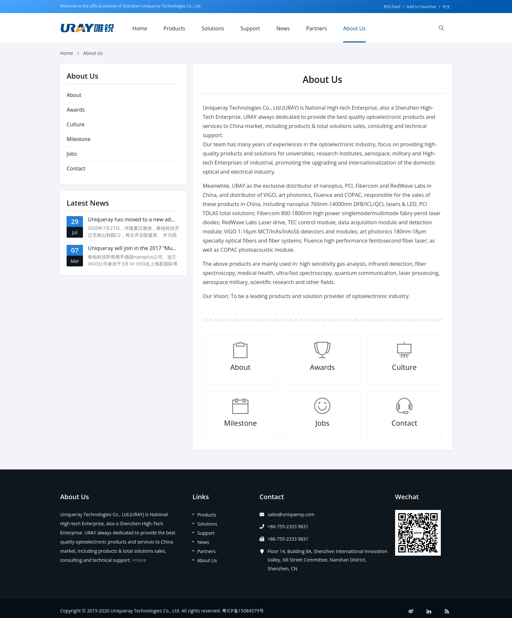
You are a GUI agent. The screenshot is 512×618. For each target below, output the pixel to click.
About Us (354, 28)
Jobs (322, 423)
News (283, 28)
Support (250, 28)
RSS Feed (392, 6)
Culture (404, 367)
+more (139, 560)
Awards (322, 367)
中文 (446, 6)
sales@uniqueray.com (291, 514)
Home (140, 28)
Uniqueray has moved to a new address (136, 219)
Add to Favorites (421, 6)
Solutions (212, 28)
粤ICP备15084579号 (243, 611)
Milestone (240, 423)
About (240, 367)
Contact (404, 423)
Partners (316, 28)
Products (174, 28)
